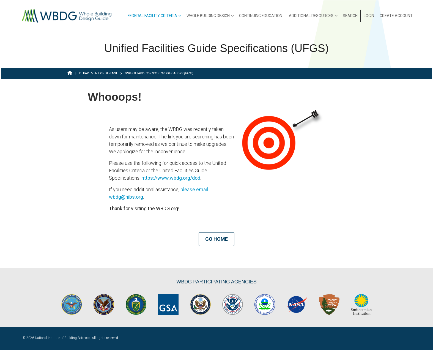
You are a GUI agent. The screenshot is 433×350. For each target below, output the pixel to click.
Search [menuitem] (350, 15)
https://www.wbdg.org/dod (170, 178)
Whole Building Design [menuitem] (210, 17)
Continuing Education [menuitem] (260, 15)
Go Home (216, 239)
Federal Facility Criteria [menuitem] (154, 17)
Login (369, 15)
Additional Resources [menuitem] (313, 17)
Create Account (396, 15)
